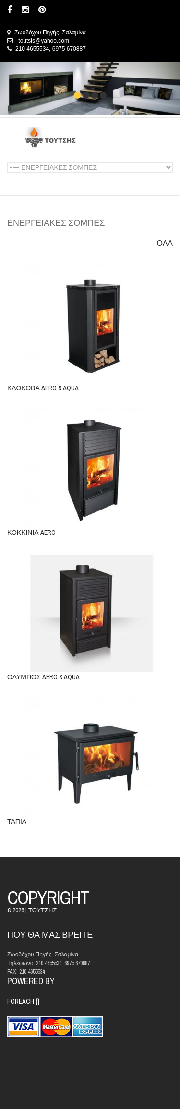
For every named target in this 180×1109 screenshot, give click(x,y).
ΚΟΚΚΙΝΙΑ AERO (31, 532)
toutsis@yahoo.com (43, 40)
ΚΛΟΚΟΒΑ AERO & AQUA (43, 388)
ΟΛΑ (164, 243)
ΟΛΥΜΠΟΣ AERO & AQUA (43, 677)
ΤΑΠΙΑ (16, 821)
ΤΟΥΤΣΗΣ (42, 910)
